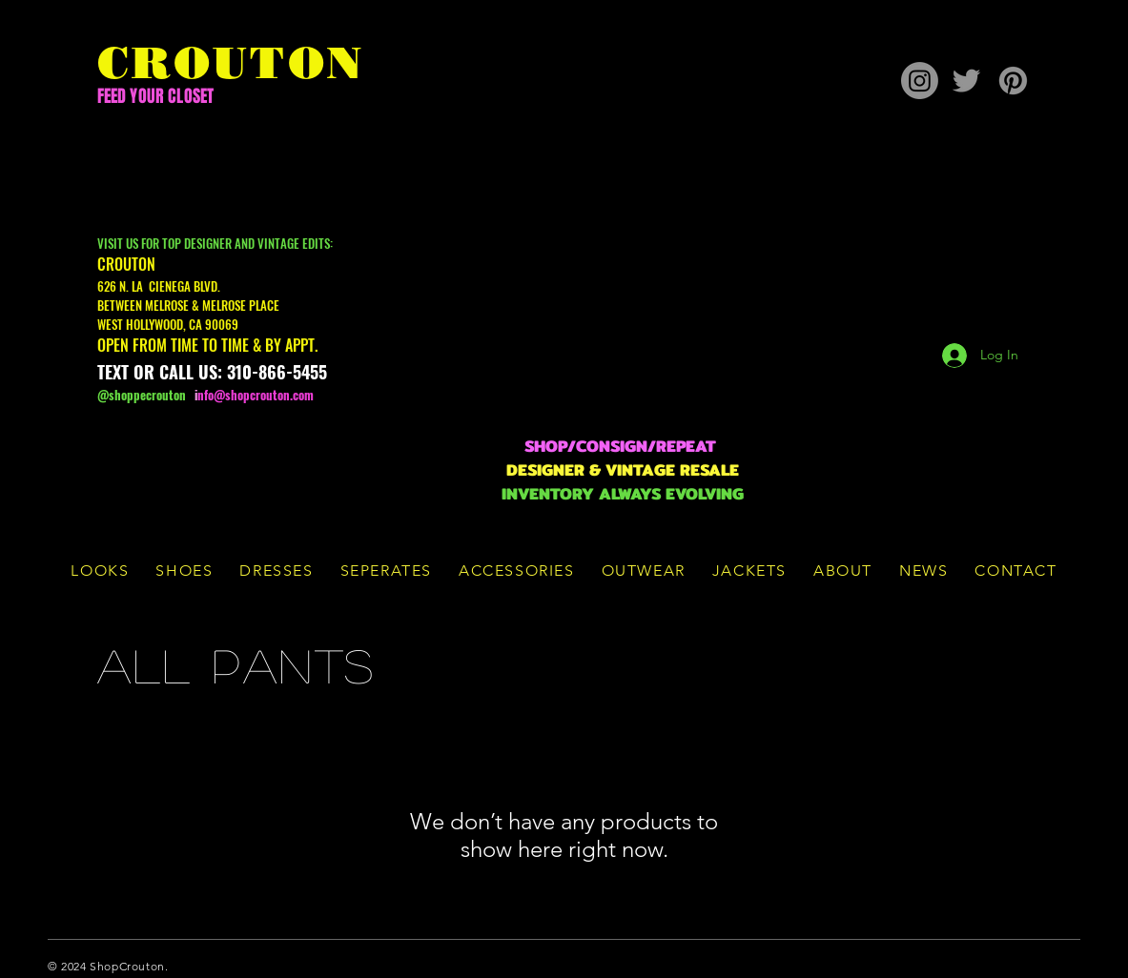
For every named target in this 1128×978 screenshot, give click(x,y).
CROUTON (231, 63)
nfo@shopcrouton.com (255, 394)
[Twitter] (966, 80)
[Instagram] (919, 80)
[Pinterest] (1013, 80)
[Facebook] (993, 966)
